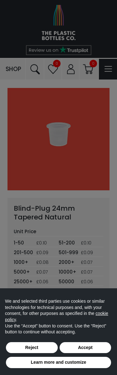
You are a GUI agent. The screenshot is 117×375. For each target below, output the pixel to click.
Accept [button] (85, 347)
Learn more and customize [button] (58, 362)
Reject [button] (31, 347)
